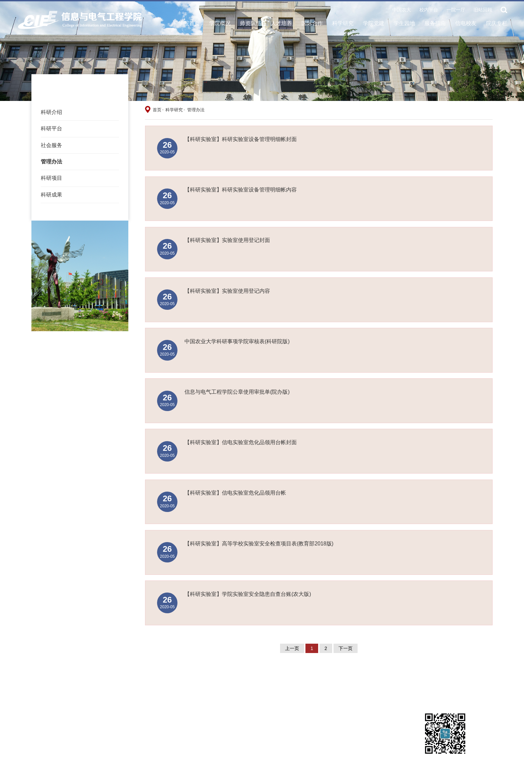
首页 (157, 109)
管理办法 (51, 161)
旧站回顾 (483, 9)
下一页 (346, 648)
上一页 (292, 648)
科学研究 (174, 109)
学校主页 (92, 687)
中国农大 (401, 9)
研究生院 (321, 687)
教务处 (395, 687)
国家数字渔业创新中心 (182, 696)
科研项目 (51, 178)
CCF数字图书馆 (252, 687)
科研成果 (51, 195)
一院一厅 (455, 9)
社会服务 (51, 145)
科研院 (90, 696)
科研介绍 (51, 112)
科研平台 (51, 128)
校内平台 (428, 9)
